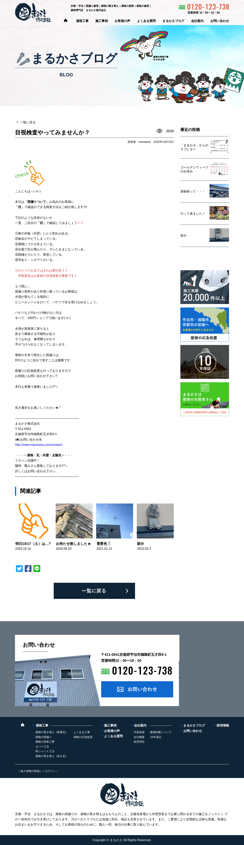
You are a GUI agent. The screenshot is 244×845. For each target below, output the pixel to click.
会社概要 (139, 737)
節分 (140, 544)
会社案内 (197, 21)
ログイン (50, 771)
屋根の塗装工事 (44, 741)
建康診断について (161, 732)
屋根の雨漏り (43, 737)
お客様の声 (122, 21)
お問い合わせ (219, 21)
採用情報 (221, 725)
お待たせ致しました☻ (73, 544)
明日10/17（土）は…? (33, 544)
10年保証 (155, 737)
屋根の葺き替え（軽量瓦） (51, 732)
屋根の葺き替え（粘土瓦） (51, 756)
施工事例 (101, 21)
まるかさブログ (173, 21)
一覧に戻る (27, 122)
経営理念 (139, 741)
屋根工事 (82, 21)
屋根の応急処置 (83, 737)
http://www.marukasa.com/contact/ (38, 444)
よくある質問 (146, 21)
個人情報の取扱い (31, 771)
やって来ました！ (192, 213)
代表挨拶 (139, 732)
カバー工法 (42, 746)
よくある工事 (82, 732)
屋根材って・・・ (192, 191)
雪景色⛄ (104, 544)
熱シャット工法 (44, 751)
